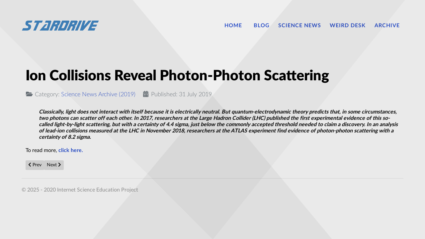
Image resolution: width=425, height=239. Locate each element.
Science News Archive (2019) (98, 94)
